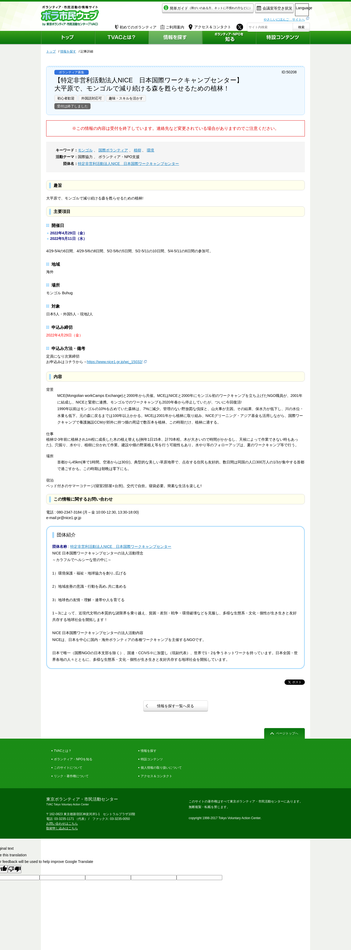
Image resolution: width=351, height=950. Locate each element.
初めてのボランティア (135, 25)
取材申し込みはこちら (62, 828)
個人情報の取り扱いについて (161, 768)
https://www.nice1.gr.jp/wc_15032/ (115, 362)
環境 (150, 150)
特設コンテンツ (152, 759)
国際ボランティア (113, 150)
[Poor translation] (14, 869)
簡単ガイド (184, 9)
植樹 (137, 150)
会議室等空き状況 (251, 9)
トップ (51, 51)
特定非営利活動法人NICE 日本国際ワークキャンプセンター (128, 164)
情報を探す (68, 51)
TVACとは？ (63, 751)
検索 (301, 25)
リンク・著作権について (71, 776)
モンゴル (85, 150)
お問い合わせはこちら (62, 823)
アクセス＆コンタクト (156, 776)
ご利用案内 (172, 25)
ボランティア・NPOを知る (73, 759)
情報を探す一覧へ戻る (175, 706)
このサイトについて (68, 768)
